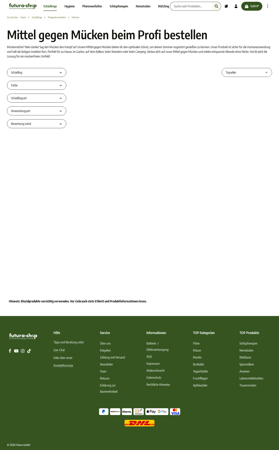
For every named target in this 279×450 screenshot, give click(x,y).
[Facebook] (10, 352)
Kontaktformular (63, 365)
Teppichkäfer (200, 371)
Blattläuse (245, 357)
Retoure (104, 378)
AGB (149, 357)
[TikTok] (29, 352)
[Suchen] (216, 6)
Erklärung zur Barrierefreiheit (109, 388)
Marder (197, 357)
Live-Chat (59, 350)
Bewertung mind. (36, 124)
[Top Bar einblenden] (267, 6)
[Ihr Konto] (236, 6)
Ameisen (244, 371)
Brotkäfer (198, 364)
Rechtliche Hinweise (158, 384)
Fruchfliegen (200, 378)
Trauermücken (247, 385)
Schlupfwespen (248, 343)
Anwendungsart (36, 111)
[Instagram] (23, 352)
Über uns (105, 343)
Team (103, 371)
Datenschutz (153, 377)
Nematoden (246, 350)
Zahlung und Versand (112, 357)
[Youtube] (16, 352)
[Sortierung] (247, 72)
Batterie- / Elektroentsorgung (157, 346)
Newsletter (106, 364)
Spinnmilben (246, 364)
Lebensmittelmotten (251, 378)
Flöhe (196, 343)
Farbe (36, 85)
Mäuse (197, 350)
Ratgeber (105, 350)
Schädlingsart (36, 98)
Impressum (153, 364)
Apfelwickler (200, 385)
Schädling (36, 72)
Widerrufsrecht (155, 371)
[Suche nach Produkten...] (191, 6)
